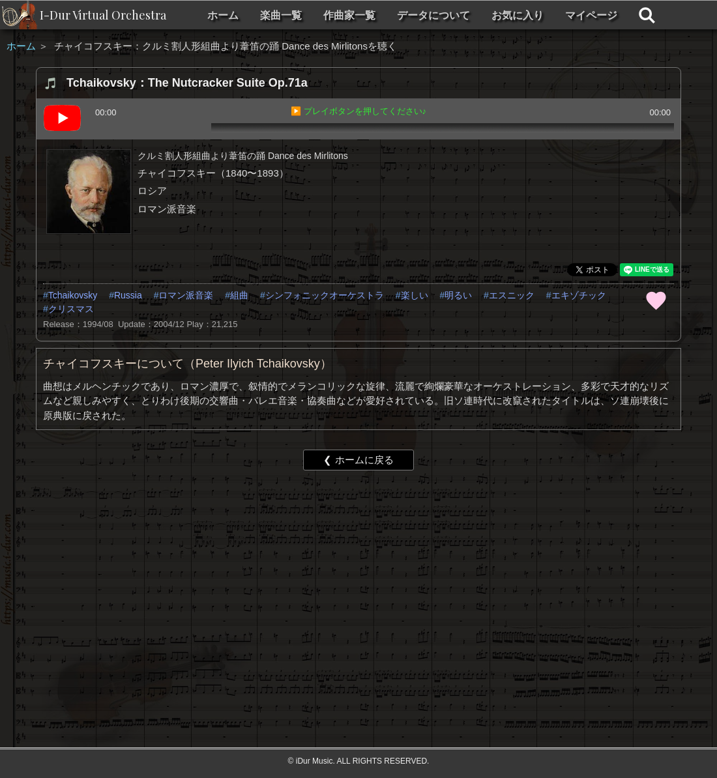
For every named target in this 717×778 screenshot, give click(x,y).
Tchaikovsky (72, 295)
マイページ (591, 15)
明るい (458, 295)
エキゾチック (578, 295)
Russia (128, 295)
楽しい (414, 295)
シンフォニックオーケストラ (324, 295)
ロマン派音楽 (185, 295)
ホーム (223, 15)
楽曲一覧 (281, 15)
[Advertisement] (336, 581)
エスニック (511, 295)
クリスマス (71, 309)
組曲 (239, 295)
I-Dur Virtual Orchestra (103, 15)
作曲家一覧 (349, 15)
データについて (433, 15)
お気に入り (517, 15)
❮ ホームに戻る (358, 459)
